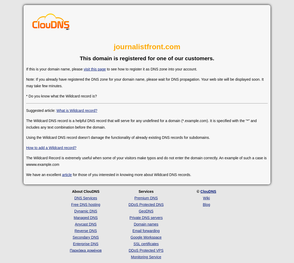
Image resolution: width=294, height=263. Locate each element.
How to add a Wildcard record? (51, 148)
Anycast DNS (85, 224)
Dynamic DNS (85, 211)
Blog (206, 204)
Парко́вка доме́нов (86, 250)
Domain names (146, 224)
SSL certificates (146, 244)
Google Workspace (146, 237)
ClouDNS (208, 191)
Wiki (206, 198)
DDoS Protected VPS (146, 250)
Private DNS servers (146, 218)
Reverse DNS (85, 231)
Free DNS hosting (85, 204)
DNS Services (85, 198)
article (67, 175)
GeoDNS (146, 211)
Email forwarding (146, 231)
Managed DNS (86, 218)
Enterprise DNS (85, 244)
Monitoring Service (146, 257)
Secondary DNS (86, 237)
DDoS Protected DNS (146, 204)
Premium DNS (146, 198)
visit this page (95, 69)
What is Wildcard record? (76, 110)
